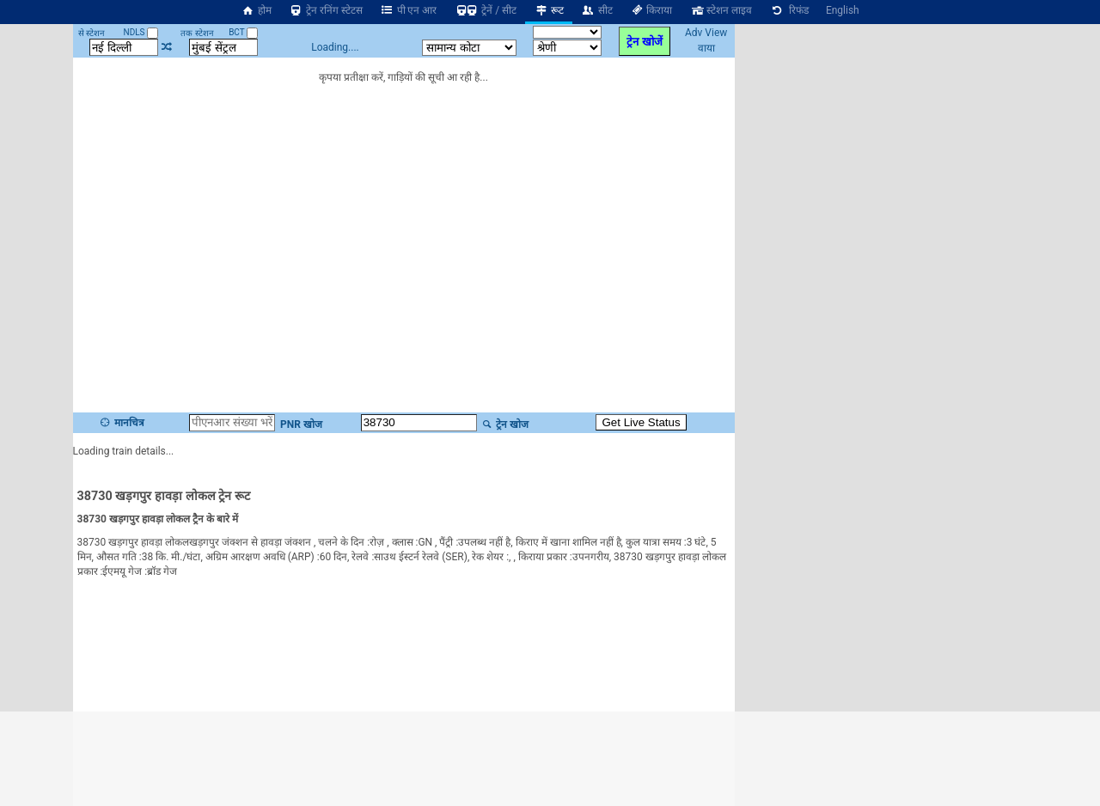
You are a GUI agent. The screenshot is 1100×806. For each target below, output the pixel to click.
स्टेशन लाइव (720, 10)
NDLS (141, 32)
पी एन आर (408, 10)
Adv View (706, 33)
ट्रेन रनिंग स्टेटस (326, 10)
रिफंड (789, 10)
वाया (706, 48)
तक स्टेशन (196, 33)
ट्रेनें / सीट (485, 10)
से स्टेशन (91, 33)
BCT (243, 32)
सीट (597, 10)
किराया (651, 10)
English (842, 10)
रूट (549, 10)
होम (256, 10)
